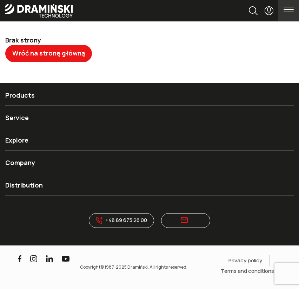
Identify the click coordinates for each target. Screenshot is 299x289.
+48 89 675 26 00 (121, 220)
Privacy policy (245, 260)
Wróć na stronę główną (48, 53)
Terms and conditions (247, 271)
